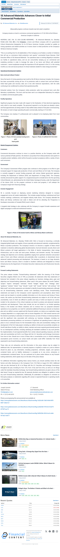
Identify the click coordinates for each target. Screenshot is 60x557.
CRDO (23, 495)
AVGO (29, 483)
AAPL (2, 507)
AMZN (26, 483)
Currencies (16, 4)
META (2, 516)
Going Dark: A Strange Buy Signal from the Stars (33, 451)
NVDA (26, 446)
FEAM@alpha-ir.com (7, 392)
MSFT (2, 518)
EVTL (23, 471)
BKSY (23, 458)
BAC (2, 512)
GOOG (2, 514)
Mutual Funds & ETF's (16, 2)
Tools (28, 2)
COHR (32, 483)
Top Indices (19, 11)
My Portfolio (27, 11)
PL (25, 458)
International (23, 4)
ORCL (2, 523)
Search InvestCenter (17, 7)
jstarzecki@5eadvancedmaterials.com (41, 392)
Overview (3, 4)
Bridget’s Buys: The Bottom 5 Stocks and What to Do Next (36, 488)
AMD (23, 483)
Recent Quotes (5, 11)
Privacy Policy (32, 538)
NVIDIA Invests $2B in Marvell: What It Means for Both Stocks (37, 476)
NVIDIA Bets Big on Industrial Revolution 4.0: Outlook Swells (37, 439)
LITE (35, 483)
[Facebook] (49, 535)
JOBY (35, 495)
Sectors (24, 2)
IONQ (32, 495)
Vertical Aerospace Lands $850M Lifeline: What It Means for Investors (36, 464)
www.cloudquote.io (36, 532)
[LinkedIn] (53, 535)
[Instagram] (56, 535)
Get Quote (7, 9)
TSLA (2, 525)
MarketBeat (22, 443)
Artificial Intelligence (25, 445)
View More (55, 435)
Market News (10, 4)
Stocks (8, 2)
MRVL (23, 446)
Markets (4, 2)
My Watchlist (12, 11)
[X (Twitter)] (46, 535)
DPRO (26, 495)
